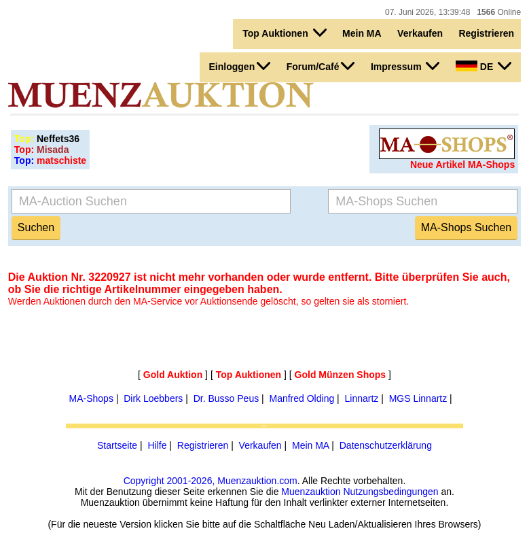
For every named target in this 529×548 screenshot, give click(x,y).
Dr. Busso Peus (226, 398)
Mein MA (362, 33)
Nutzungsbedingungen (390, 491)
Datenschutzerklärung (386, 445)
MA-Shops (91, 398)
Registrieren (486, 33)
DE (483, 66)
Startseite (117, 445)
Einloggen (240, 66)
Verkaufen (420, 33)
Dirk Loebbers (153, 398)
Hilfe (156, 445)
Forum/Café (321, 66)
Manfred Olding (301, 398)
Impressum (405, 66)
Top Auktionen (284, 32)
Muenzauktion (310, 491)
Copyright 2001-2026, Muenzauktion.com (210, 480)
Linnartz (362, 398)
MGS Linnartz (418, 398)
